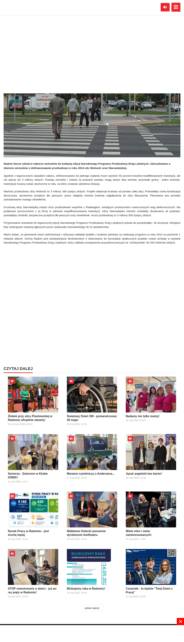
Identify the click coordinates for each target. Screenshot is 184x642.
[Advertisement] (92, 270)
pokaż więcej (92, 608)
